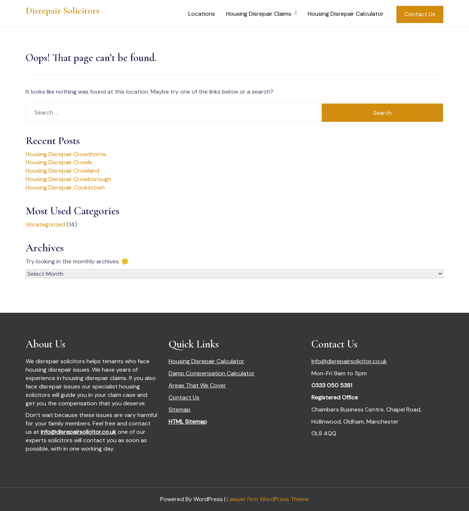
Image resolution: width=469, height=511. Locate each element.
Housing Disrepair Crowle (59, 162)
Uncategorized (45, 224)
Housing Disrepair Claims (258, 14)
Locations (201, 14)
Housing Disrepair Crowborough (68, 179)
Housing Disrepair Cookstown (65, 187)
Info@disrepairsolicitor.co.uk (349, 361)
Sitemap (180, 409)
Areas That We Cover (197, 385)
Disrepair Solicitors (62, 10)
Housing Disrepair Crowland (62, 170)
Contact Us (420, 14)
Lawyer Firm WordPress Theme (268, 499)
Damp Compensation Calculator (212, 373)
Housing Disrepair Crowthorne (66, 154)
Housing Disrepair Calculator (346, 14)
